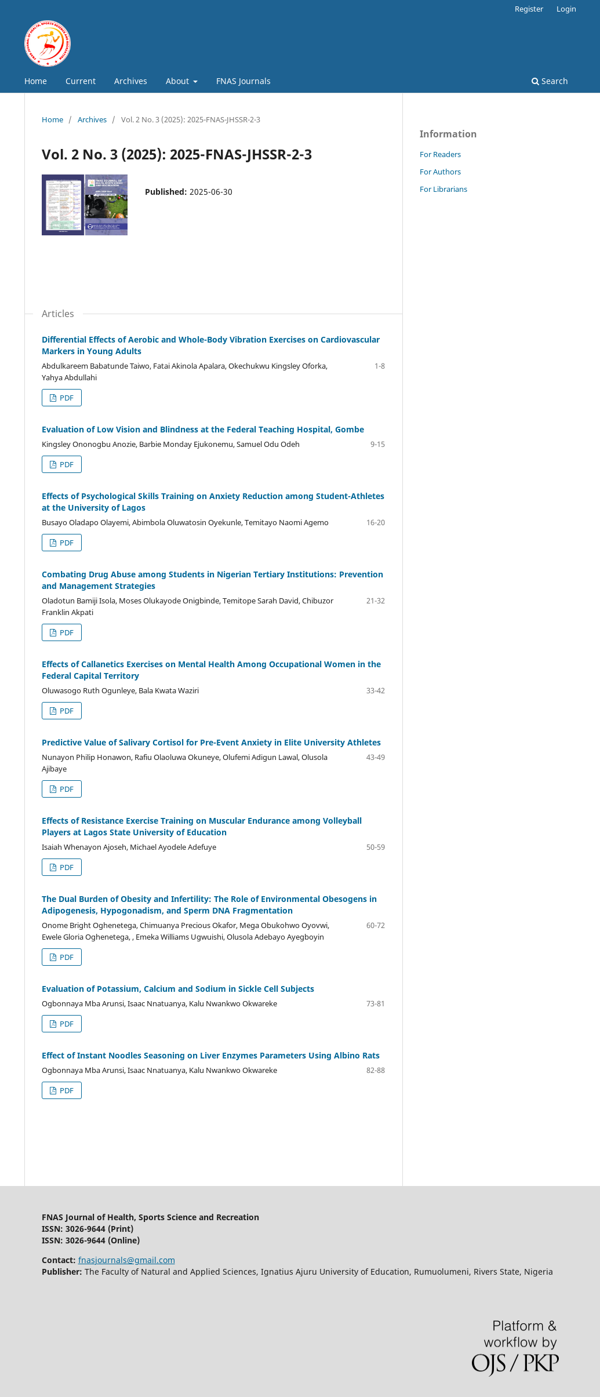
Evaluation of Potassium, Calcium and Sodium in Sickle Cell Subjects (178, 988)
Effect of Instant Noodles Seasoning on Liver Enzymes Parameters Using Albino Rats (211, 1055)
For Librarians (443, 189)
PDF (66, 397)
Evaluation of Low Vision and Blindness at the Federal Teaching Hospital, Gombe (203, 429)
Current (81, 80)
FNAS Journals (243, 80)
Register (529, 8)
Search (550, 80)
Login (566, 8)
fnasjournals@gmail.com (126, 1259)
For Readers (440, 154)
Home (35, 80)
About (178, 80)
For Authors (440, 171)
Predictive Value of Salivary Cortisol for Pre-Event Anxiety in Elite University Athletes (211, 742)
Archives (130, 80)
